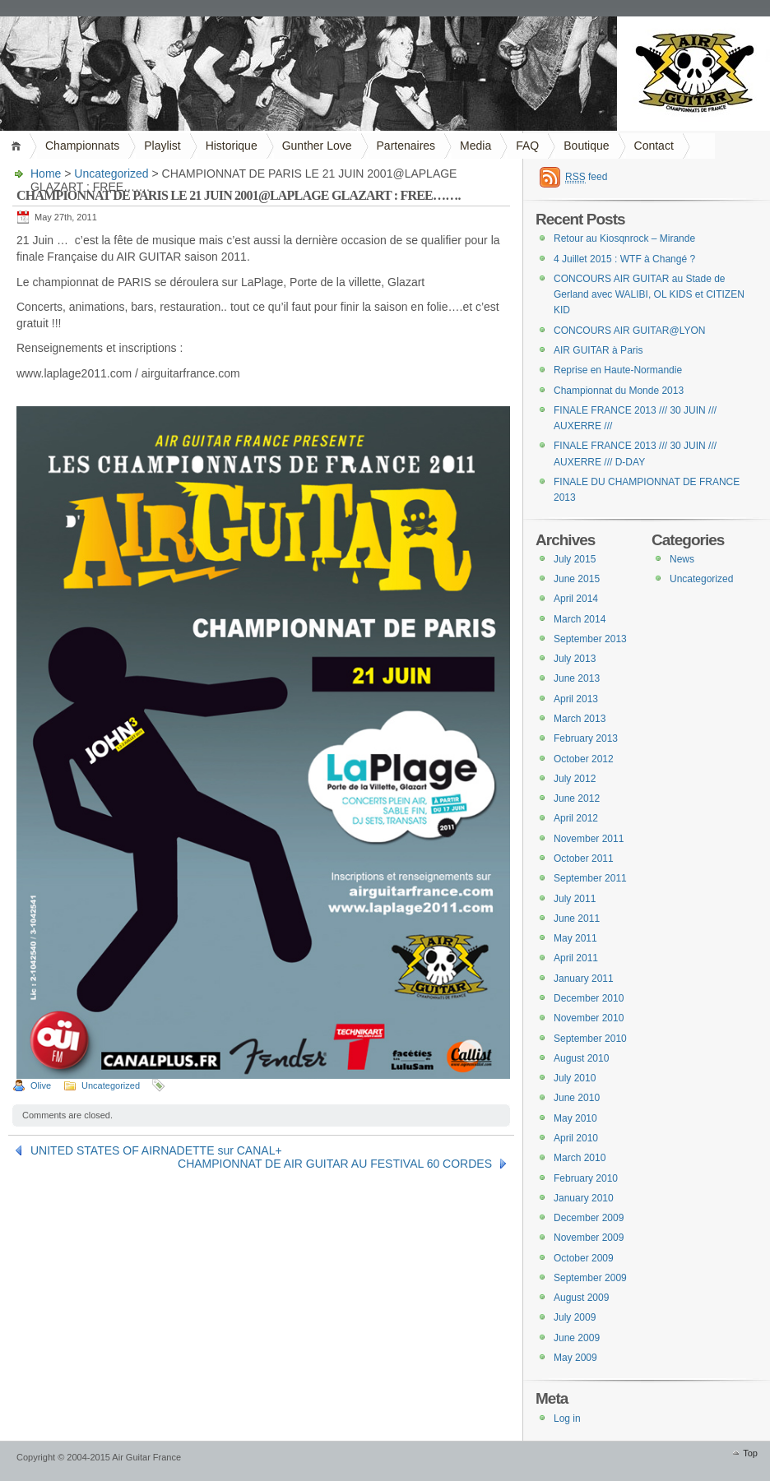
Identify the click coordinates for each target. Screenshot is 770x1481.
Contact (654, 145)
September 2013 (590, 639)
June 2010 (577, 1098)
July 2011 (575, 899)
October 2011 (584, 858)
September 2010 (590, 1038)
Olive (40, 1085)
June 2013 (577, 678)
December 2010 (589, 998)
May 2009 (575, 1357)
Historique (231, 145)
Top (750, 1453)
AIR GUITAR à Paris (598, 350)
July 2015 (575, 559)
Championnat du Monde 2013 (619, 390)
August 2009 (581, 1297)
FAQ (527, 145)
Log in (567, 1418)
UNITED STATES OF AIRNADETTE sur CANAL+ (156, 1150)
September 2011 (590, 878)
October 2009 (584, 1258)
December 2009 (589, 1218)
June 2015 (577, 579)
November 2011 (589, 839)
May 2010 (575, 1118)
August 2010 (581, 1058)
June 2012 (577, 798)
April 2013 (576, 699)
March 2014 (579, 619)
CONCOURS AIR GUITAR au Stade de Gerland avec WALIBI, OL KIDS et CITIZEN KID (649, 295)
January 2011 (584, 978)
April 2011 (576, 958)
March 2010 (579, 1158)
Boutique (586, 145)
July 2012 (575, 778)
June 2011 (577, 918)
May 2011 (575, 938)
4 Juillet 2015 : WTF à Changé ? (624, 259)
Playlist (162, 145)
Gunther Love (317, 145)
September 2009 (590, 1278)
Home (18, 146)
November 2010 (589, 1018)
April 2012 (576, 818)
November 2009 (589, 1237)
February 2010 (586, 1178)
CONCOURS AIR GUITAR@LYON (629, 330)
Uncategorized (111, 173)
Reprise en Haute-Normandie (618, 370)
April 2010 (576, 1138)
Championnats (82, 145)
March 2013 (579, 718)
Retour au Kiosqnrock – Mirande (624, 238)
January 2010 (584, 1198)
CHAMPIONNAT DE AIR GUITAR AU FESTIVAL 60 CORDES (335, 1163)
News (682, 559)
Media (475, 145)
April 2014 (576, 598)
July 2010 (575, 1078)
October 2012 (584, 759)
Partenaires (406, 145)
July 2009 (575, 1317)
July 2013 (575, 658)
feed (586, 177)
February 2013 (586, 738)
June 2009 (577, 1338)
